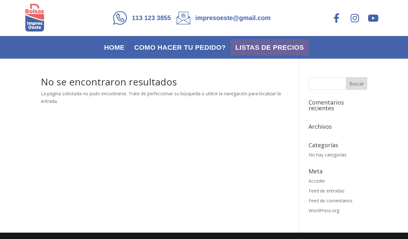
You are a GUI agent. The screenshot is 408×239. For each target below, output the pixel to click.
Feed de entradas (327, 191)
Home (114, 47)
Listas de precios (269, 47)
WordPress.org (324, 210)
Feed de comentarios (331, 201)
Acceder (317, 181)
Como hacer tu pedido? (180, 47)
